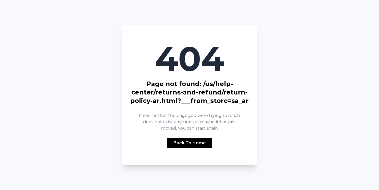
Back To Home (189, 142)
